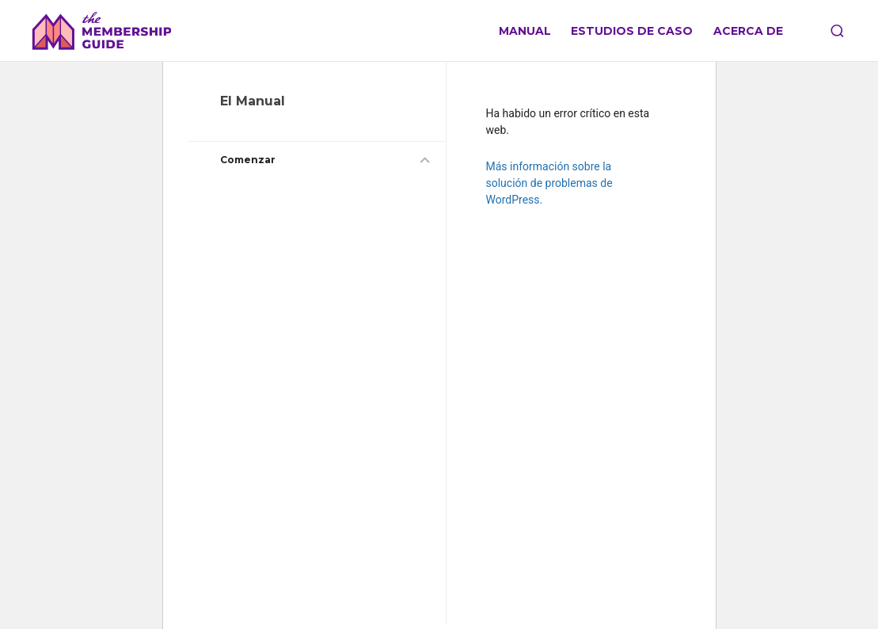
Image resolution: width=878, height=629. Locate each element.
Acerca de (748, 31)
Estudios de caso (632, 31)
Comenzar (248, 160)
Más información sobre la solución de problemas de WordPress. (549, 183)
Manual (525, 31)
